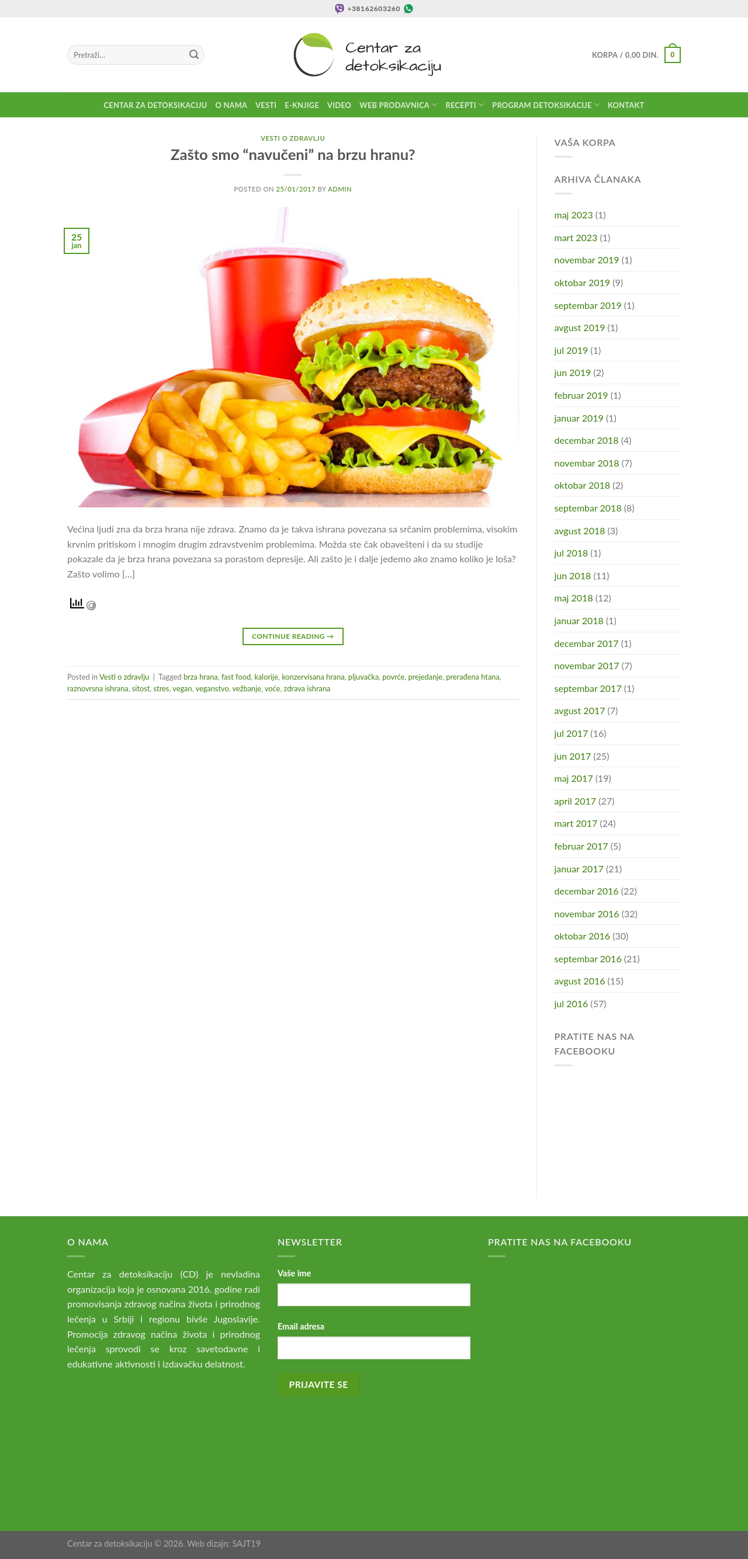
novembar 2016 (587, 913)
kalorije (266, 676)
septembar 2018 (588, 507)
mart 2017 (576, 823)
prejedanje (425, 676)
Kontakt (626, 105)
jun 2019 (573, 372)
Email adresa (301, 1326)
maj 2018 (574, 597)
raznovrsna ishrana (98, 688)
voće (272, 688)
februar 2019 (581, 395)
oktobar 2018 (583, 484)
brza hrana (200, 676)
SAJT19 (246, 1543)
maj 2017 (574, 778)
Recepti (464, 104)
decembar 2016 (587, 890)
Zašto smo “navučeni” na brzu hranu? (293, 154)
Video (339, 105)
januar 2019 (579, 417)
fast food (236, 676)
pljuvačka (363, 676)
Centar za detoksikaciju (155, 105)
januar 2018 (579, 620)
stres (161, 688)
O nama (232, 105)
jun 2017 (573, 755)
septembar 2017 (588, 688)
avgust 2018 (580, 530)
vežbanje (247, 688)
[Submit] (194, 55)
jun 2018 (573, 575)
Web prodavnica (398, 104)
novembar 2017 (587, 665)
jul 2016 (571, 1003)
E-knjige (302, 105)
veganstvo (212, 688)
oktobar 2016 (583, 935)
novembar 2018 (587, 462)
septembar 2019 (588, 305)
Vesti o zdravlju (293, 138)
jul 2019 (571, 350)
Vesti (265, 105)
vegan (182, 688)
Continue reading (293, 636)
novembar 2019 (587, 259)
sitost (141, 688)
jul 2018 (571, 552)
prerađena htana (472, 676)
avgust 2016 (580, 980)
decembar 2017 (587, 643)
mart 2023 (576, 237)
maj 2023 (574, 214)
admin (340, 189)
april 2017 (576, 800)
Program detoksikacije (546, 104)
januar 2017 (579, 868)
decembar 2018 (587, 440)
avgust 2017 (580, 710)
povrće (393, 676)
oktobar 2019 (583, 282)
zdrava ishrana (307, 688)
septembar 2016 (588, 958)
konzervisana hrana (313, 676)
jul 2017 (571, 733)
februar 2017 (581, 845)
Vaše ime (294, 1273)
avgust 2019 (580, 327)
